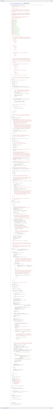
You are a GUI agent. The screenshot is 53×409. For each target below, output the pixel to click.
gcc (12, 3)
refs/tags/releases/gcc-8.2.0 (17, 3)
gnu (10, 3)
